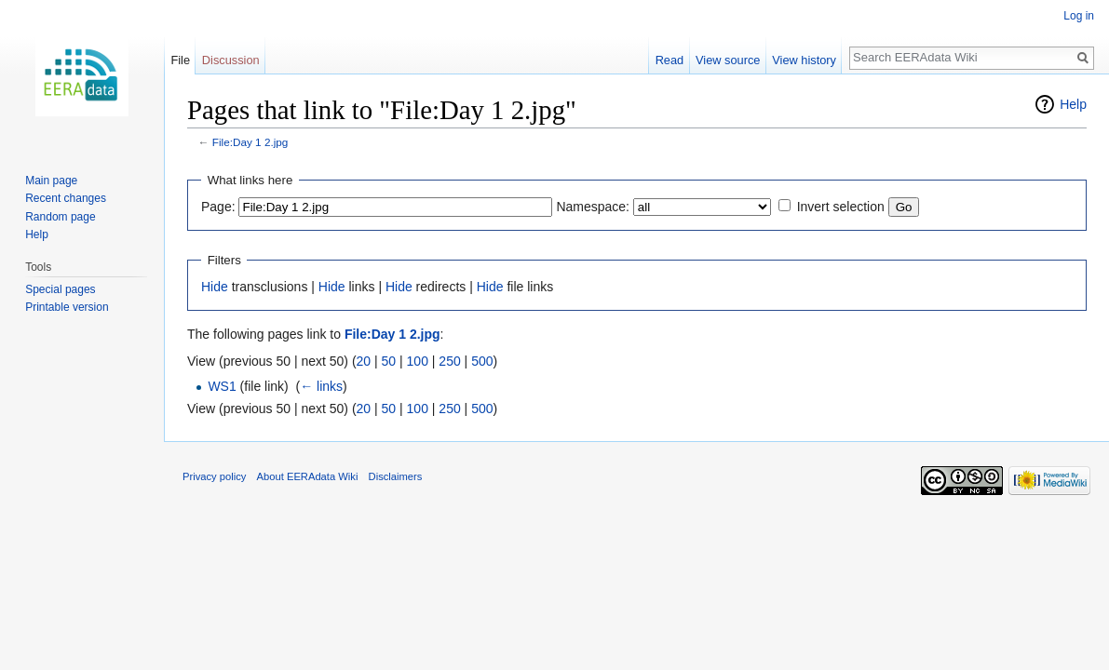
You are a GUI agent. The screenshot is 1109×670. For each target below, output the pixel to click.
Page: (218, 206)
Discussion (231, 60)
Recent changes (65, 198)
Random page (60, 216)
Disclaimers (396, 476)
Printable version (66, 307)
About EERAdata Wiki (307, 476)
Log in (1078, 15)
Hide (214, 286)
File (180, 60)
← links (321, 386)
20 (364, 361)
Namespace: (592, 206)
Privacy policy (214, 476)
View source (728, 60)
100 (417, 361)
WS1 (222, 386)
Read (670, 60)
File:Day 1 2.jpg (250, 142)
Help (1073, 104)
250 (449, 361)
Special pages (60, 289)
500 (482, 361)
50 (389, 361)
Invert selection (841, 206)
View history (804, 60)
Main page (51, 180)
